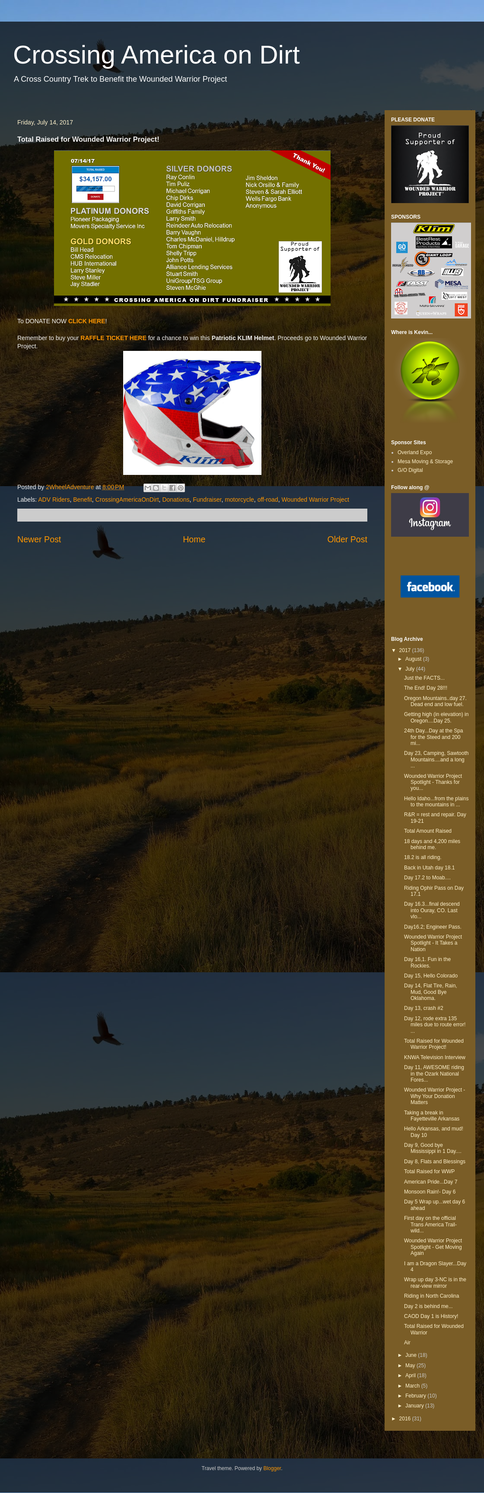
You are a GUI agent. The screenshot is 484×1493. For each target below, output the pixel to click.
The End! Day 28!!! (425, 688)
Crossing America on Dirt (156, 54)
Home (194, 539)
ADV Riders (54, 499)
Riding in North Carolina (431, 1296)
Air (407, 1343)
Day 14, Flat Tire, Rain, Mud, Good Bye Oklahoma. (430, 992)
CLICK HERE (86, 321)
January (415, 1406)
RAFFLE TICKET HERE (113, 337)
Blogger (272, 1468)
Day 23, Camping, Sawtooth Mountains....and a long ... (436, 759)
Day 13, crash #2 (423, 1008)
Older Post (347, 539)
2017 (405, 650)
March (413, 1386)
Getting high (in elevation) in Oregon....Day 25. (436, 717)
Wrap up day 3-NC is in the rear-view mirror (435, 1283)
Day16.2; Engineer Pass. (433, 927)
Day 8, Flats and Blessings (434, 1162)
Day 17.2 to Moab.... (427, 878)
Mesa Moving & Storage (425, 461)
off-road (268, 499)
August (414, 659)
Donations (175, 499)
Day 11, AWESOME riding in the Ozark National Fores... (434, 1073)
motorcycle (239, 499)
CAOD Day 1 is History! (431, 1316)
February (416, 1396)
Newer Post (39, 539)
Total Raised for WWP (429, 1171)
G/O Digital (410, 470)
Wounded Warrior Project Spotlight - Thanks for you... (433, 782)
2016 (405, 1419)
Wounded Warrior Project (315, 499)
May (411, 1365)
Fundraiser (207, 499)
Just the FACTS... (424, 678)
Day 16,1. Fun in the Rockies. (427, 962)
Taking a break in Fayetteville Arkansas (431, 1116)
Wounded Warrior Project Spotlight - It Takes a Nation (433, 943)
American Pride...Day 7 (430, 1182)
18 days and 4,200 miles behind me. (432, 844)
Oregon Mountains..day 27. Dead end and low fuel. (435, 701)
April (411, 1375)
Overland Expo (415, 452)
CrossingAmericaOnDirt (127, 499)
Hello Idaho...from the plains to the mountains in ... (436, 802)
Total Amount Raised (428, 831)
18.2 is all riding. (423, 857)
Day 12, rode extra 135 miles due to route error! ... (434, 1024)
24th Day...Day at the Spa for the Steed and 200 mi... (433, 737)
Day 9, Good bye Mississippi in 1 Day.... (433, 1148)
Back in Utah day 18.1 (429, 868)
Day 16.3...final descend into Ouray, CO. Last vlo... (432, 910)
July (410, 669)
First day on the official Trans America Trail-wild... (430, 1224)
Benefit (82, 499)
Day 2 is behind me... (428, 1306)
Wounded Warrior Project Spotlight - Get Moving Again (433, 1247)
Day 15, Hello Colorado (431, 976)
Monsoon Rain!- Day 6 (429, 1192)
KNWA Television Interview (434, 1057)
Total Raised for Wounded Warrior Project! (434, 1044)
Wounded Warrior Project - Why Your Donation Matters (434, 1096)
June (411, 1355)
